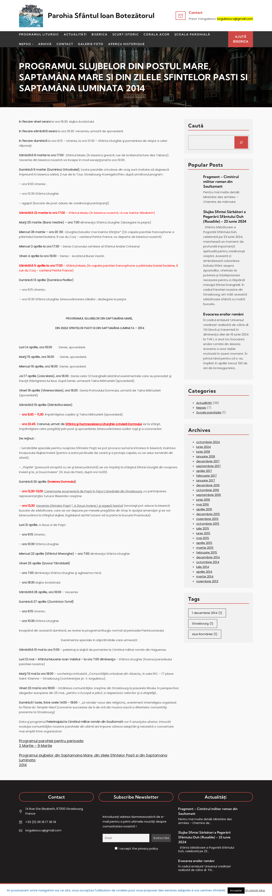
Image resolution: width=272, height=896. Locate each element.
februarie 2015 (206, 552)
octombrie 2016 (207, 490)
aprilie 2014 (204, 572)
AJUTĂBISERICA (240, 39)
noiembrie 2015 (207, 519)
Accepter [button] (236, 890)
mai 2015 (202, 538)
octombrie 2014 (207, 562)
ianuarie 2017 (205, 480)
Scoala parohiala (208, 412)
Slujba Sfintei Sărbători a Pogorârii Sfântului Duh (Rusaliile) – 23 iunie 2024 (224, 216)
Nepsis (201, 407)
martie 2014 (204, 576)
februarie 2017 (206, 476)
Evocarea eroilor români (223, 314)
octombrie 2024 (208, 442)
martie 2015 (204, 548)
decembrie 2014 (208, 557)
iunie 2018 (203, 452)
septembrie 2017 (208, 466)
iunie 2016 (203, 500)
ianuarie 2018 (205, 456)
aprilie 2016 (204, 509)
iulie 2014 (202, 567)
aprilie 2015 (204, 543)
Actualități (204, 403)
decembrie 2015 (208, 514)
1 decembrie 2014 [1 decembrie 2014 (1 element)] (207, 613)
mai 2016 (202, 504)
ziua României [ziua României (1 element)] (204, 634)
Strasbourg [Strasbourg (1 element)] (202, 623)
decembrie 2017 (208, 461)
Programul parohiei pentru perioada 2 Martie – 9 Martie (51, 743)
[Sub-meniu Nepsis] (32, 44)
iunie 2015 (203, 533)
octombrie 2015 (207, 524)
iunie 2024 (203, 447)
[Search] (241, 142)
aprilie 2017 (204, 471)
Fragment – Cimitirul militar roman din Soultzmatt (221, 181)
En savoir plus (255, 890)
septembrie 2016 (208, 495)
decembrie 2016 (208, 485)
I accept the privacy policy (136, 848)
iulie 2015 (202, 528)
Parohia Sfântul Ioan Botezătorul (101, 15)
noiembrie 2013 (207, 581)
